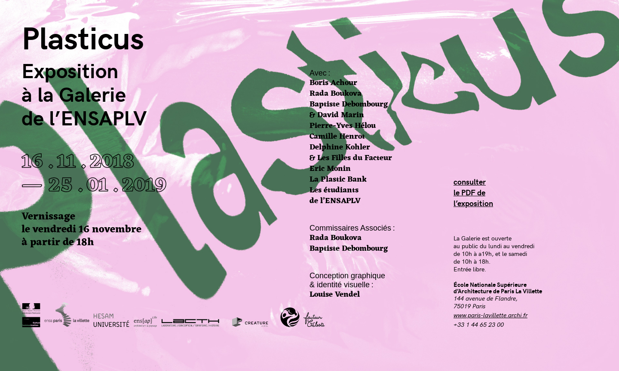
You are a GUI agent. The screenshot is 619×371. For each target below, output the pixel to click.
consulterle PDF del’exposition (473, 192)
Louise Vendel (335, 294)
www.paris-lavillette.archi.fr (490, 314)
